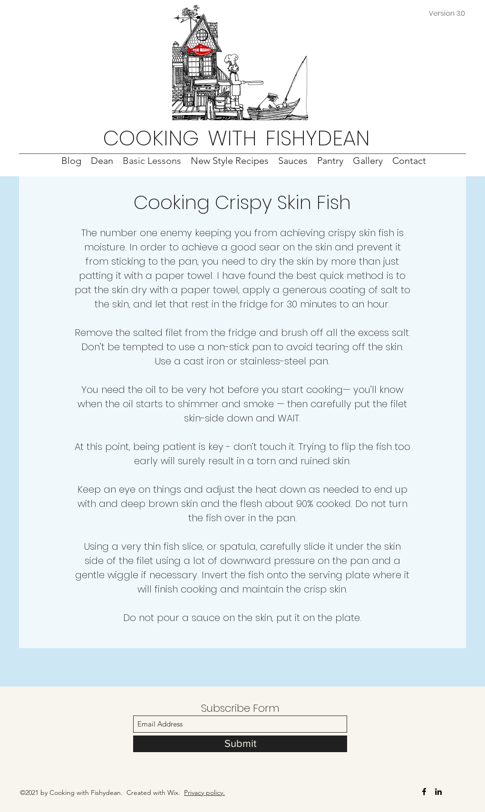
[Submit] (240, 744)
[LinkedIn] (438, 791)
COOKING (151, 138)
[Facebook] (424, 791)
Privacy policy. (204, 792)
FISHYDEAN (317, 138)
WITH (232, 138)
